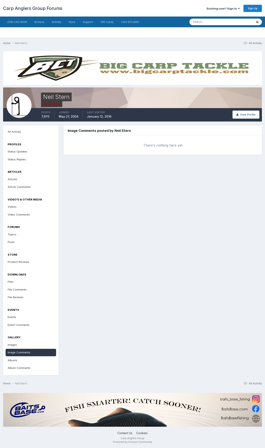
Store (72, 22)
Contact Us (124, 433)
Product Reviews (18, 261)
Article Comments (19, 186)
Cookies (142, 433)
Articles (12, 179)
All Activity (14, 131)
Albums (12, 360)
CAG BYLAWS (130, 22)
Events (12, 317)
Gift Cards (107, 22)
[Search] (207, 22)
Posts (11, 242)
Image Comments (19, 352)
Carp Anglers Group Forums (32, 8)
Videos (12, 206)
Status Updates (17, 151)
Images (12, 344)
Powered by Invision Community (132, 441)
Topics (12, 234)
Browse (39, 22)
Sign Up (253, 8)
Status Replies (17, 159)
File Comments (17, 289)
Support (88, 22)
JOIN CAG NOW (17, 22)
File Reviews (16, 297)
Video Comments (19, 214)
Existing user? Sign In (223, 8)
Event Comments (18, 324)
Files (10, 281)
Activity (56, 22)
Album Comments (19, 367)
